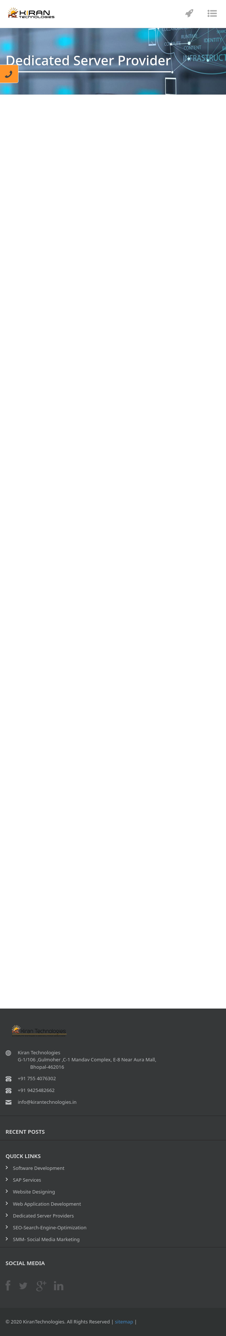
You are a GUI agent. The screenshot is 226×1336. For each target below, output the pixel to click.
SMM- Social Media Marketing (46, 1239)
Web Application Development (47, 1204)
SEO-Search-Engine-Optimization (49, 1227)
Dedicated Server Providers (43, 1215)
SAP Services (27, 1180)
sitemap (124, 1321)
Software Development (38, 1168)
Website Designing (34, 1191)
